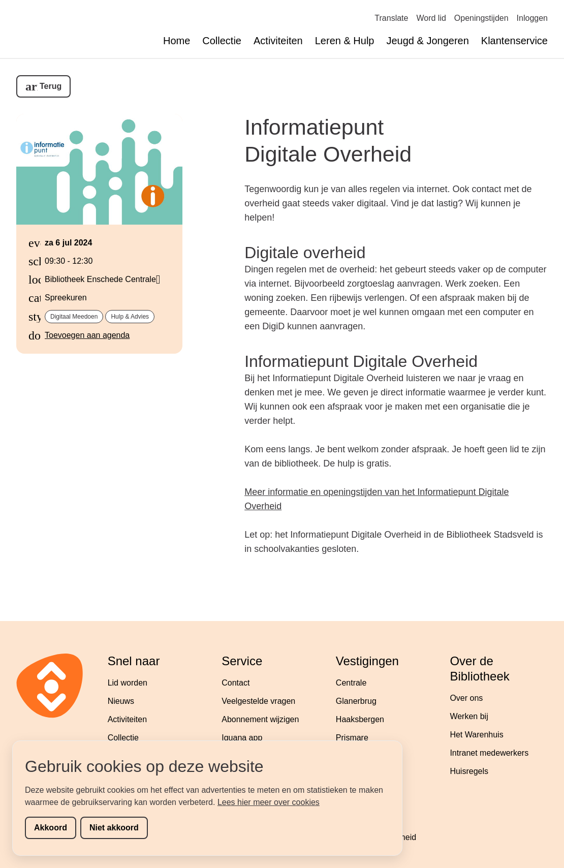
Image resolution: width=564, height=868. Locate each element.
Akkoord (50, 827)
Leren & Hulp (344, 40)
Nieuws (121, 701)
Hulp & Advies (130, 316)
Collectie (221, 40)
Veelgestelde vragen (258, 701)
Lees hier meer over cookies (268, 802)
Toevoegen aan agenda (87, 335)
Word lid (431, 18)
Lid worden (127, 682)
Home (176, 40)
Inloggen (532, 18)
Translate (391, 18)
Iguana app (242, 737)
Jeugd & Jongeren (427, 40)
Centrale (351, 682)
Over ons (466, 698)
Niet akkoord (114, 827)
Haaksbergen (360, 719)
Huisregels (469, 771)
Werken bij (469, 716)
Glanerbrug (356, 701)
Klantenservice (514, 40)
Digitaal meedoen (74, 316)
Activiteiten (278, 40)
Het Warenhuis (476, 734)
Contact (235, 682)
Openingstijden (481, 18)
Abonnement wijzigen (260, 719)
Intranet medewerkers (489, 753)
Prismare (352, 737)
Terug (50, 86)
